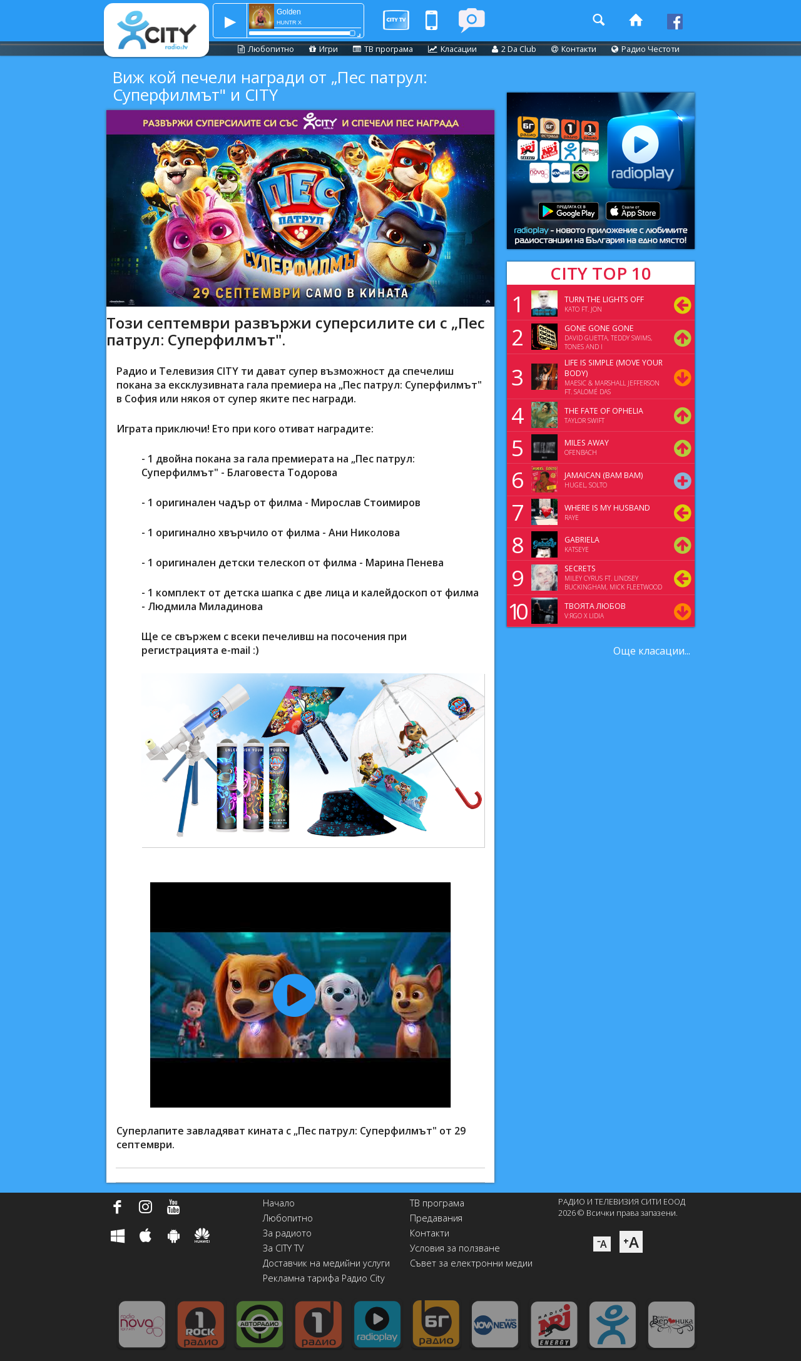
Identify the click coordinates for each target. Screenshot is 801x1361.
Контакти (573, 48)
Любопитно (266, 48)
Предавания (436, 1218)
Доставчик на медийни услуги (326, 1263)
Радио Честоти (645, 48)
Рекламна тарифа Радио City (324, 1278)
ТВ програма (383, 48)
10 (516, 611)
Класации (452, 48)
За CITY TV (283, 1248)
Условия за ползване (455, 1248)
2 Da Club (514, 48)
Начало (279, 1203)
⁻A (602, 1244)
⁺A (631, 1241)
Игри (323, 48)
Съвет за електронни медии (471, 1263)
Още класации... (651, 651)
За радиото (287, 1233)
